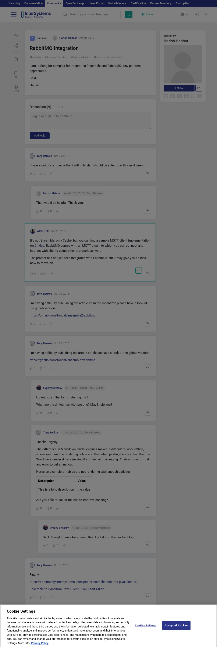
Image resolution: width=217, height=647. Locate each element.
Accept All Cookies (176, 631)
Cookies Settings (145, 631)
